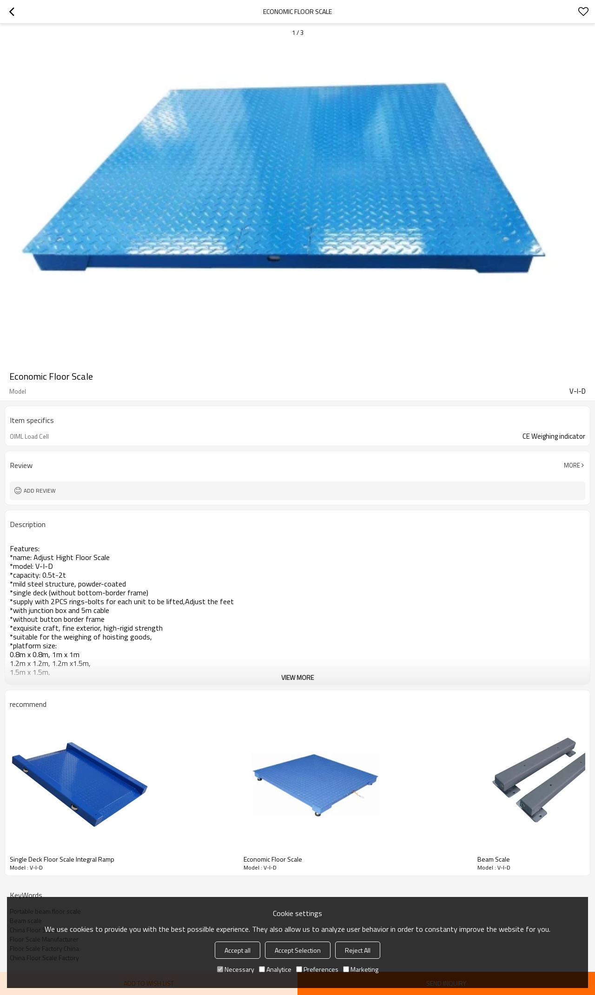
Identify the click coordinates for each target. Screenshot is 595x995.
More (572, 465)
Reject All (357, 950)
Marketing (360, 969)
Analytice (275, 969)
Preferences (317, 969)
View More (297, 677)
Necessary (235, 969)
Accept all (238, 950)
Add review (40, 490)
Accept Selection (298, 950)
